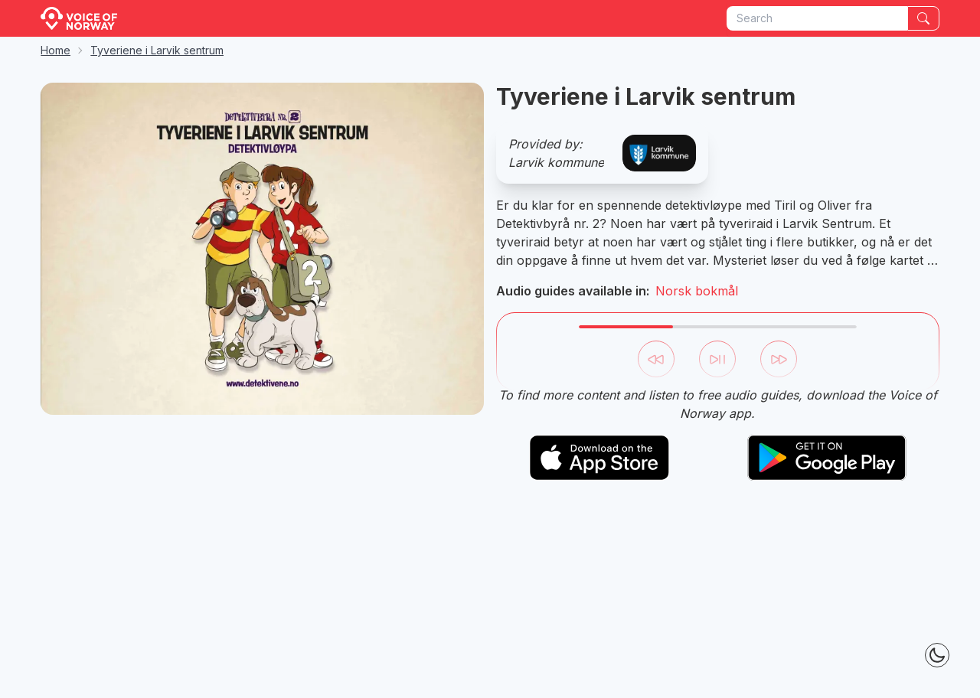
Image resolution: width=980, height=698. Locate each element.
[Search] (923, 18)
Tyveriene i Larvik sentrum (157, 50)
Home (55, 50)
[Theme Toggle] (937, 655)
